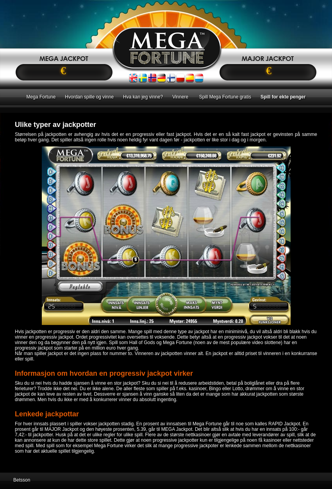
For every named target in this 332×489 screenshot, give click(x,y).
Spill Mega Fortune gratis (225, 97)
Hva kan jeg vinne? (143, 97)
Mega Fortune (41, 97)
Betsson (21, 480)
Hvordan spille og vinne (89, 97)
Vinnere (180, 97)
